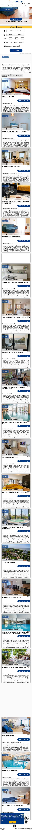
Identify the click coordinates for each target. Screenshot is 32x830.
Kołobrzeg (4, 81)
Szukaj (16, 50)
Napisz (30, 829)
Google (22, 814)
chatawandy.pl (16, 2)
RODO (2, 820)
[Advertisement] (16, 700)
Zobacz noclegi (24, 100)
